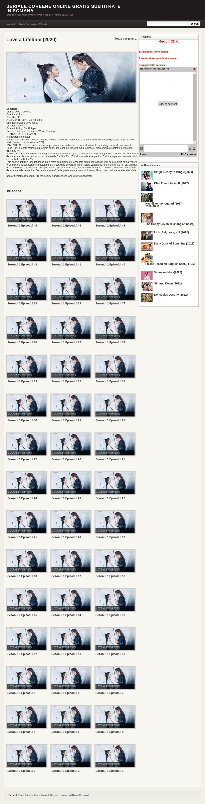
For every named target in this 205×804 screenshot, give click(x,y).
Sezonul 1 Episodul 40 (110, 264)
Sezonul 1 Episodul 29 (66, 420)
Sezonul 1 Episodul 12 (22, 654)
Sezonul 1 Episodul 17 (66, 576)
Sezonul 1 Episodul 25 (110, 459)
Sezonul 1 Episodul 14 (66, 615)
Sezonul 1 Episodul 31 (110, 381)
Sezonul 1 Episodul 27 (22, 459)
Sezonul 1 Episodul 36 (22, 342)
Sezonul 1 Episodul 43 (110, 225)
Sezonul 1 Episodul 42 (22, 264)
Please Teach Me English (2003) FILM (170, 263)
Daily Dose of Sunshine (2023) (174, 243)
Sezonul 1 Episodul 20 (66, 537)
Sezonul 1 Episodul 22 (110, 498)
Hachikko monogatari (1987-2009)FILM (164, 205)
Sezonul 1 (130, 38)
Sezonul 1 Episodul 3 (21, 770)
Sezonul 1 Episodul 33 (22, 381)
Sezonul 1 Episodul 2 (65, 770)
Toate (118, 38)
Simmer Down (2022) (168, 283)
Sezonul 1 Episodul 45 (22, 225)
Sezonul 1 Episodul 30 (22, 420)
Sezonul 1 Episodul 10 (110, 654)
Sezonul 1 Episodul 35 (66, 342)
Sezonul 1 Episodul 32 (66, 381)
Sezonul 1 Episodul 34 (110, 342)
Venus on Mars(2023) (168, 272)
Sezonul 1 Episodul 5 (65, 731)
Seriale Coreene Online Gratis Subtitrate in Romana (63, 8)
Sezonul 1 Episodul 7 (109, 693)
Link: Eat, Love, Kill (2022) (171, 232)
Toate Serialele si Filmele (33, 24)
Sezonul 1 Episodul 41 (66, 264)
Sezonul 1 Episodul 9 (21, 693)
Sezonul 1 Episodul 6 (21, 731)
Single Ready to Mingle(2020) (173, 172)
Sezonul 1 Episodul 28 (110, 420)
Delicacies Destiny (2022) (171, 294)
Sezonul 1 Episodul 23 (66, 498)
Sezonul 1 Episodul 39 (22, 303)
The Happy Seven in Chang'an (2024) (169, 224)
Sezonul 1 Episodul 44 (66, 225)
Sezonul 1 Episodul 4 (109, 731)
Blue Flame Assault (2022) (171, 183)
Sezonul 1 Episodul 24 (22, 498)
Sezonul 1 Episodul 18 (22, 576)
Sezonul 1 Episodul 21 (22, 537)
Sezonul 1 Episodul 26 (66, 459)
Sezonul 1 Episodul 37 (110, 303)
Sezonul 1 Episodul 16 (110, 576)
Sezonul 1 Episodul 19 (110, 537)
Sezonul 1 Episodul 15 (22, 615)
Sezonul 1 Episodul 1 (109, 770)
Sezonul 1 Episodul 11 (66, 654)
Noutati (11, 24)
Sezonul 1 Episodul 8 (65, 693)
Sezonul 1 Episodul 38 (66, 303)
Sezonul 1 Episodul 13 (110, 615)
